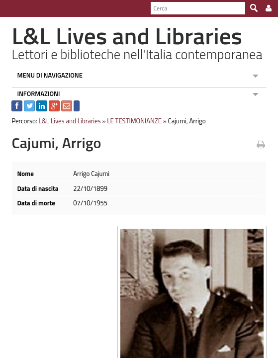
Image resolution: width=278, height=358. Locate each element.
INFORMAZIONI (34, 93)
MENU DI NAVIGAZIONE (46, 75)
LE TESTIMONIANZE (130, 121)
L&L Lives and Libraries (65, 121)
